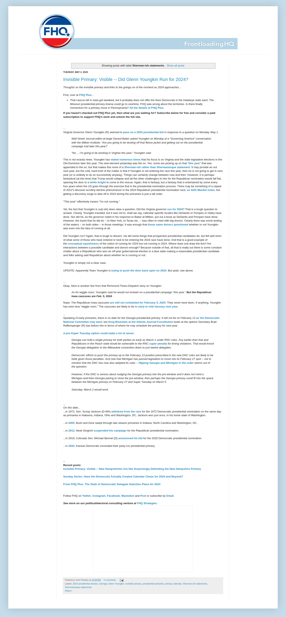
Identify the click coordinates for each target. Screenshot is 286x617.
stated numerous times (126, 159)
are (138, 302)
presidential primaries (153, 583)
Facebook (113, 495)
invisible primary (133, 583)
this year (194, 163)
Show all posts (175, 65)
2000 (71, 422)
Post (143, 495)
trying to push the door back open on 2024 (138, 270)
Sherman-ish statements (195, 583)
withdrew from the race (126, 411)
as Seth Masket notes (201, 190)
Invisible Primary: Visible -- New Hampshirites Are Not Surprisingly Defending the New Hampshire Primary (132, 468)
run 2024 (175, 209)
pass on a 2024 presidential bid (143, 132)
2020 (71, 445)
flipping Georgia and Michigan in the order (166, 362)
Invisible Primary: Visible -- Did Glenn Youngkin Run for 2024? (125, 79)
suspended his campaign (110, 430)
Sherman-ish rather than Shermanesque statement (157, 167)
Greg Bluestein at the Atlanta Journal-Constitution (140, 321)
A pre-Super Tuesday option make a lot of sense (98, 333)
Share (68, 590)
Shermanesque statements (78, 587)
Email (169, 495)
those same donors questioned (168, 224)
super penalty (158, 343)
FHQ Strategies (147, 503)
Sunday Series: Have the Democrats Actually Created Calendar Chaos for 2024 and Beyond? (123, 476)
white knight (98, 182)
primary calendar (173, 583)
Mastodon (127, 495)
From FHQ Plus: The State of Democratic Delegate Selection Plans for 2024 (111, 484)
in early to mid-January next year (156, 306)
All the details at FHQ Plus (147, 107)
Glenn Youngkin (116, 583)
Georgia (103, 583)
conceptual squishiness (83, 243)
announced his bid (130, 438)
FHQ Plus (85, 94)
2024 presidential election (85, 583)
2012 (71, 430)
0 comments (110, 580)
